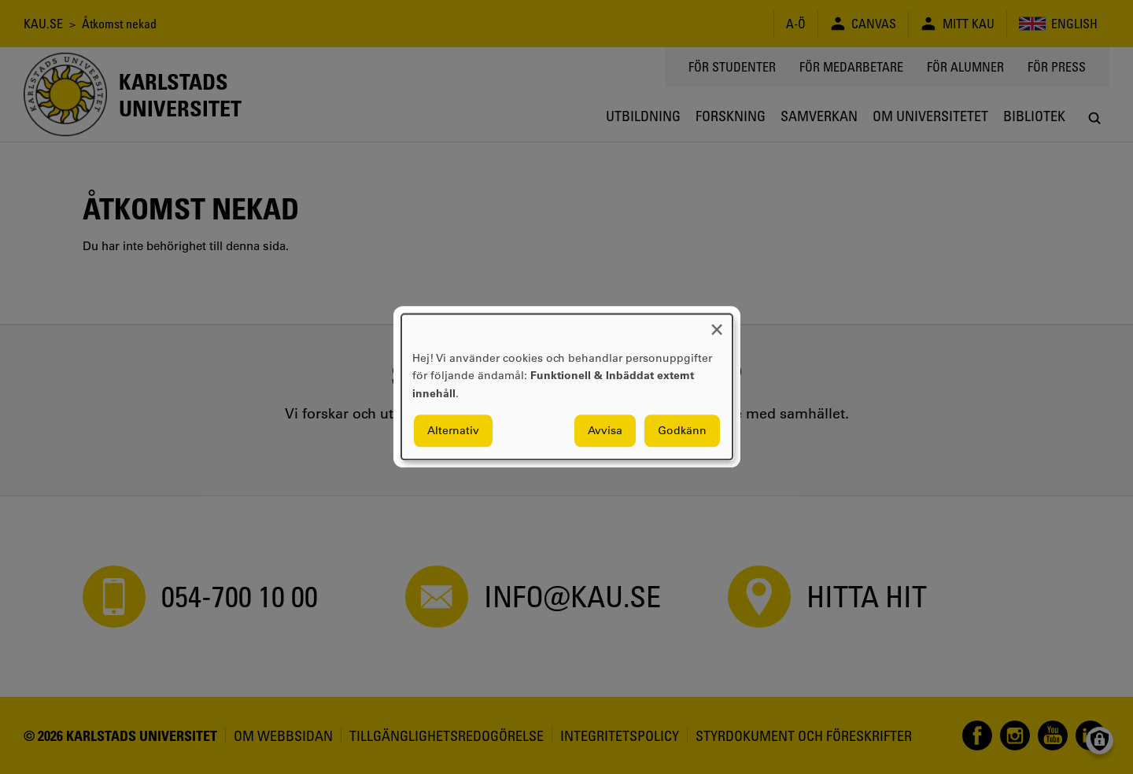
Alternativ (453, 431)
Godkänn (682, 431)
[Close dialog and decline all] (717, 324)
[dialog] (567, 386)
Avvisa (605, 431)
